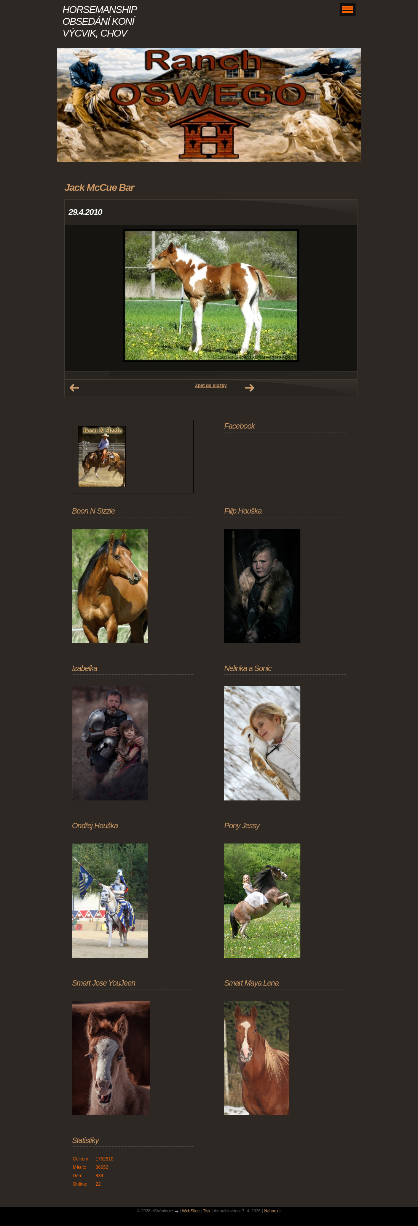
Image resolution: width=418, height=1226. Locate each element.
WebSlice (190, 1210)
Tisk (207, 1210)
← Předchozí (74, 388)
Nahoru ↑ (272, 1210)
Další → (249, 388)
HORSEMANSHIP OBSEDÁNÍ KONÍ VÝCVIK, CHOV (99, 21)
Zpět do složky (211, 385)
